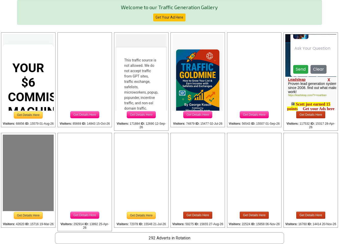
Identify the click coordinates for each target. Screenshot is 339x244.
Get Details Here (28, 115)
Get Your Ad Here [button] (169, 17)
